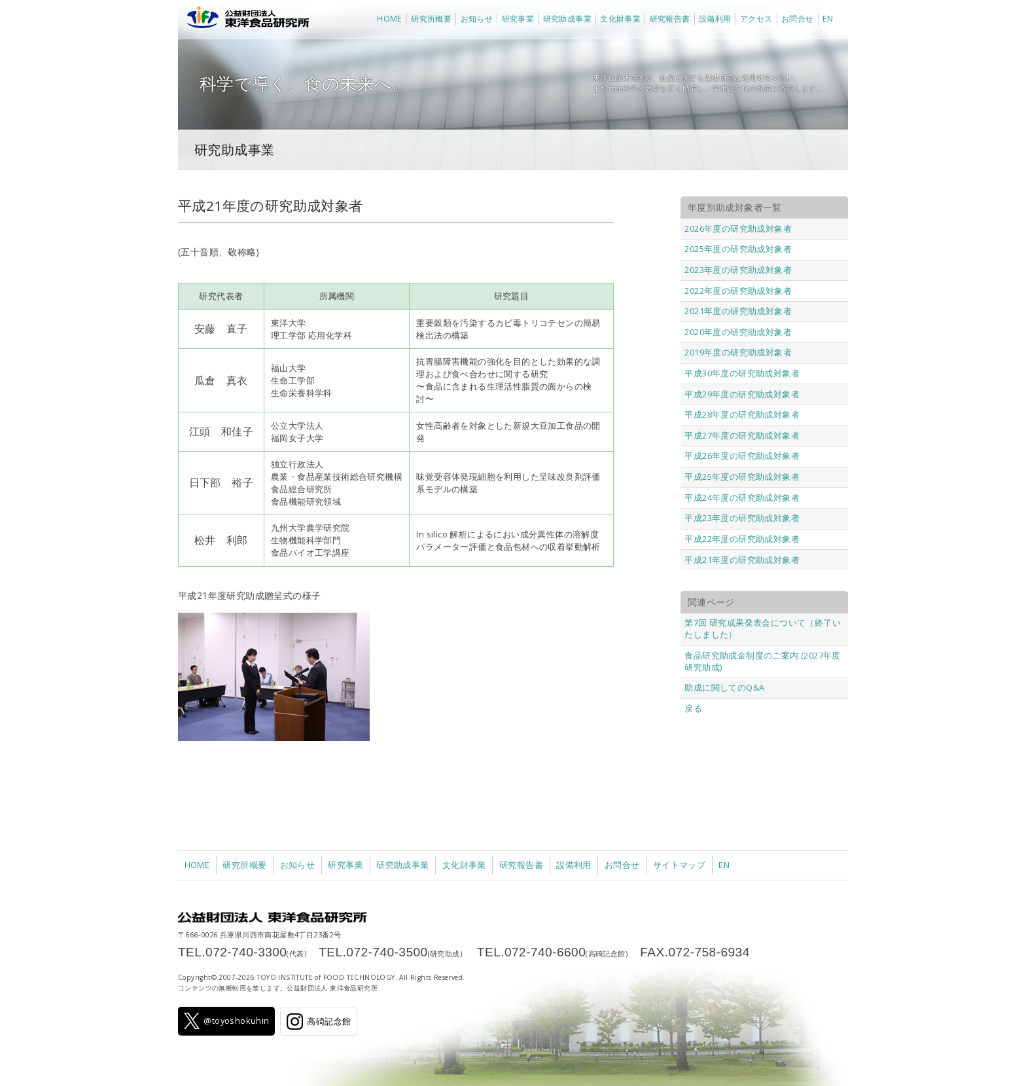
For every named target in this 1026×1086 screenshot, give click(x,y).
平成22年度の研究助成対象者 (742, 539)
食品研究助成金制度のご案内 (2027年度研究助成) (762, 661)
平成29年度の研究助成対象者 (742, 394)
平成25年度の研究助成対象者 (742, 476)
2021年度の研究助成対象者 (738, 311)
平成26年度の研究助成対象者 (742, 456)
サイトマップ (679, 865)
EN (828, 18)
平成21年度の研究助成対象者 (742, 560)
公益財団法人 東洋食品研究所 (245, 19)
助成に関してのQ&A (724, 687)
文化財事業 (620, 18)
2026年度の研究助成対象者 (738, 228)
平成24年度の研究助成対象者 (742, 497)
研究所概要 (431, 18)
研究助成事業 (567, 18)
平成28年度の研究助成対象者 (742, 414)
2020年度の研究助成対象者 (738, 332)
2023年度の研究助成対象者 (738, 270)
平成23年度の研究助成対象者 (742, 518)
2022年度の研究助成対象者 (738, 291)
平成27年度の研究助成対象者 (742, 435)
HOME (389, 18)
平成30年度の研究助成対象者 (742, 373)
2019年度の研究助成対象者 (738, 352)
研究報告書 (670, 18)
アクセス (756, 18)
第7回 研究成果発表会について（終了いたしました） (762, 628)
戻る (693, 708)
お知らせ (477, 18)
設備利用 (715, 18)
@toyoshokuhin (227, 1021)
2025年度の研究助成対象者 (738, 249)
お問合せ (797, 18)
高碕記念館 (319, 1021)
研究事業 (518, 18)
